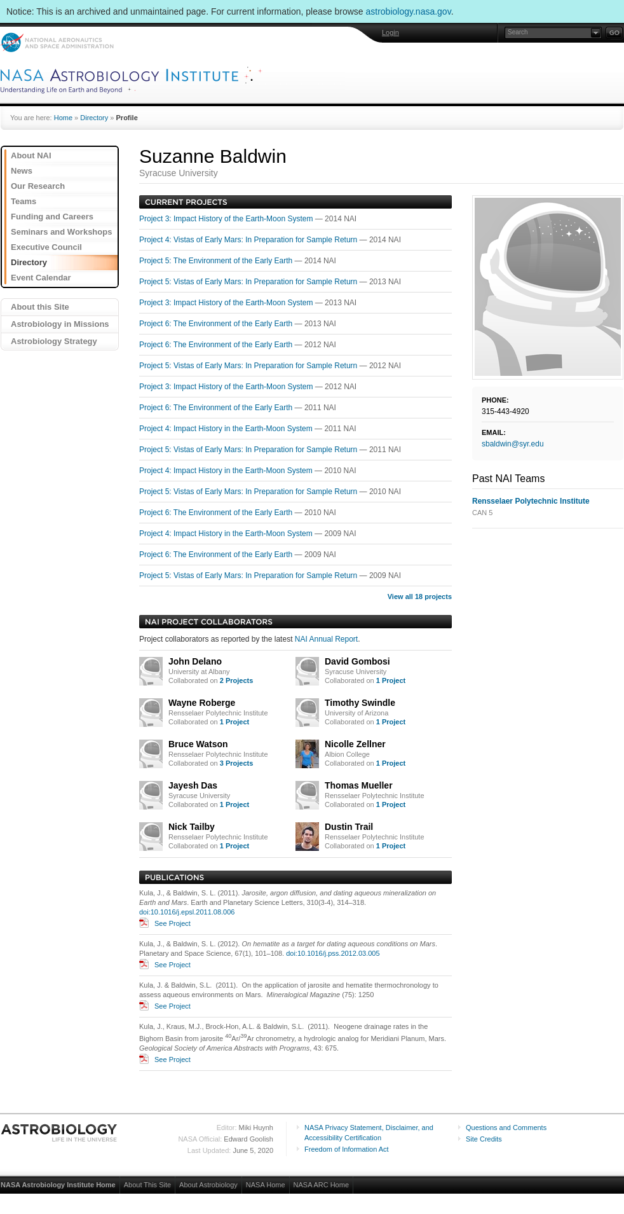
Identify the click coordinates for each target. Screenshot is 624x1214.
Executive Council (46, 247)
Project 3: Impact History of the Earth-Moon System (227, 218)
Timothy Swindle (360, 703)
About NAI (31, 155)
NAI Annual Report (326, 639)
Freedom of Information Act (346, 1149)
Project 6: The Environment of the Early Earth (217, 323)
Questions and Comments (506, 1127)
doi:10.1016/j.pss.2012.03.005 (332, 953)
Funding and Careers (52, 216)
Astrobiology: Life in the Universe (60, 1133)
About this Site (40, 307)
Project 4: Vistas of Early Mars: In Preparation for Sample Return (249, 239)
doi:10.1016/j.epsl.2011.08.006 (186, 912)
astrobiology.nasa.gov (408, 11)
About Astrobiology (208, 1185)
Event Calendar (41, 277)
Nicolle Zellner (355, 744)
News (21, 171)
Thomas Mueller (359, 785)
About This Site (147, 1185)
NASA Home (265, 1185)
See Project (172, 923)
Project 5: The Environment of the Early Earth (217, 260)
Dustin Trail (349, 827)
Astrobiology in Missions (60, 324)
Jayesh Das (192, 785)
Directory (94, 117)
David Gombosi (357, 661)
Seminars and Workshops (61, 232)
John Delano (195, 661)
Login (390, 32)
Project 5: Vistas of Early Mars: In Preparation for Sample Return (249, 281)
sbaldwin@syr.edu (513, 443)
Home (63, 117)
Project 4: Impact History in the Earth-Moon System (227, 428)
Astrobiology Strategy (54, 341)
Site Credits (484, 1139)
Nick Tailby (191, 827)
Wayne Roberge (201, 703)
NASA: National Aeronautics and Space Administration (57, 42)
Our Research (38, 186)
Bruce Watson (198, 744)
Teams (23, 201)
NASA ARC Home (321, 1185)
